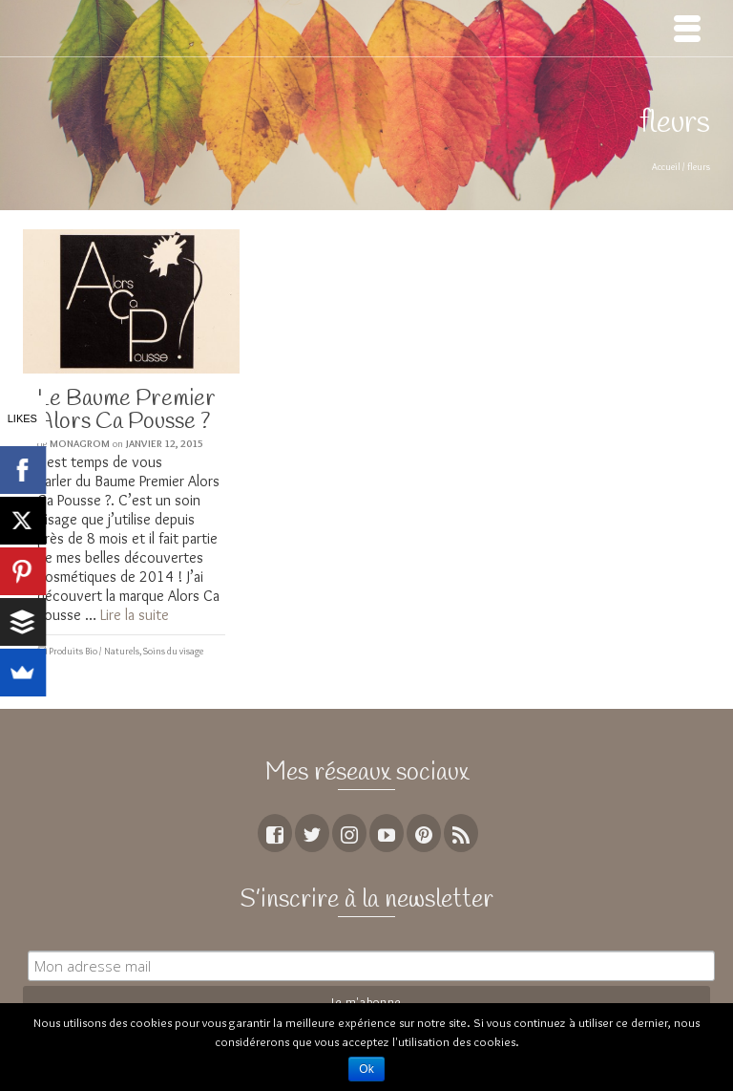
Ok (366, 1069)
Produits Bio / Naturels (94, 651)
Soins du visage (173, 651)
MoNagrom (80, 443)
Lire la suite (134, 615)
